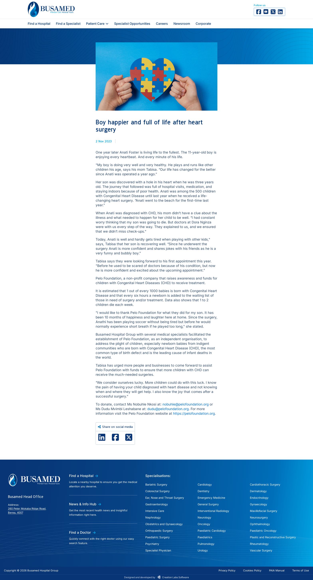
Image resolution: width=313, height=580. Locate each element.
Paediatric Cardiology (212, 530)
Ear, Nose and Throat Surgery (164, 497)
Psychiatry (152, 543)
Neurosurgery (259, 517)
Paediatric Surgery (157, 537)
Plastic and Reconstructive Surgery (273, 537)
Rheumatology (259, 543)
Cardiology (205, 484)
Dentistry (203, 491)
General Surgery (208, 504)
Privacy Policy (227, 570)
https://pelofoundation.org (194, 413)
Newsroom (181, 24)
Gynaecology (258, 504)
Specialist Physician (158, 550)
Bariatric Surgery (156, 484)
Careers (162, 24)
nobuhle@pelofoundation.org (185, 404)
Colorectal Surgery (157, 491)
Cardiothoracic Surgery (265, 484)
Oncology (204, 524)
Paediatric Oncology (263, 530)
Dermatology (258, 491)
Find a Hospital (39, 24)
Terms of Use (300, 570)
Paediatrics (205, 537)
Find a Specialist (68, 24)
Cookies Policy (252, 570)
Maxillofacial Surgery (263, 511)
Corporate (203, 24)
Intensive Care (154, 511)
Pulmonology (206, 543)
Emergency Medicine (211, 497)
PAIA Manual (276, 570)
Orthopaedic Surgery (159, 530)
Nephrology (153, 517)
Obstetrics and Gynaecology (164, 524)
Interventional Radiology (213, 511)
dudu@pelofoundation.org (168, 409)
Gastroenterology (156, 504)
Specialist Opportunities (132, 24)
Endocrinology (259, 497)
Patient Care (97, 24)
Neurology (204, 517)
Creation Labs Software (175, 577)
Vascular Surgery (261, 550)
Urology (203, 550)
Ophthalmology (260, 524)
